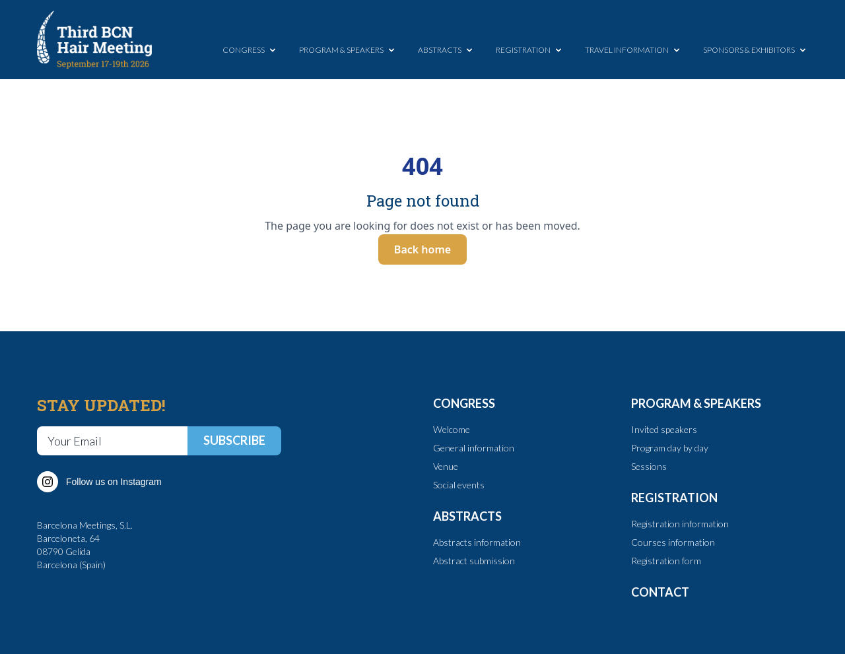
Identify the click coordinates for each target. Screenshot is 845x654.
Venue (445, 466)
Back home (422, 249)
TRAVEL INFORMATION (633, 50)
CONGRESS (250, 50)
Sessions (649, 466)
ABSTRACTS (446, 50)
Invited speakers (664, 429)
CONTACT (660, 592)
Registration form (666, 560)
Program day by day (669, 447)
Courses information (673, 542)
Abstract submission (474, 560)
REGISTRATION (530, 50)
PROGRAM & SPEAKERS (348, 50)
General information (473, 447)
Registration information (680, 523)
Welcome (451, 429)
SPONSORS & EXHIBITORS (755, 50)
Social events (459, 484)
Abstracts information (477, 542)
